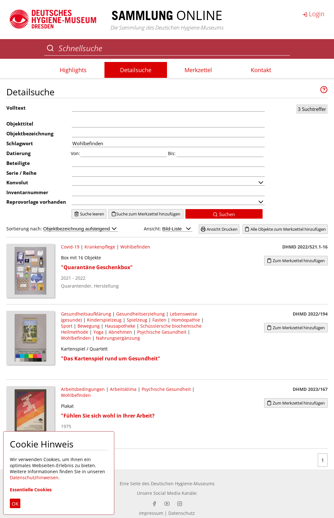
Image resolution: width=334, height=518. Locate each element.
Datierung (18, 153)
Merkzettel (198, 70)
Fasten (159, 320)
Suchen (224, 214)
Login (313, 14)
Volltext (16, 108)
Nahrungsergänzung (118, 338)
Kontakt (261, 70)
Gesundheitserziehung (140, 314)
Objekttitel (19, 123)
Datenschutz (181, 513)
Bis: (172, 153)
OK (15, 504)
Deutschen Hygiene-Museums (183, 484)
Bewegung (88, 326)
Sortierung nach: (62, 229)
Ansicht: (168, 229)
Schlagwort (19, 143)
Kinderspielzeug (104, 320)
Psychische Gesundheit (161, 332)
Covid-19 (70, 247)
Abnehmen (120, 332)
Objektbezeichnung (29, 133)
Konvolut (17, 182)
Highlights (73, 70)
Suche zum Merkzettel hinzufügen (145, 214)
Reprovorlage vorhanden (36, 202)
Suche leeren (89, 214)
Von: (75, 153)
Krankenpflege (99, 247)
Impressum (151, 513)
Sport (66, 326)
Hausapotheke (120, 326)
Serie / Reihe (21, 173)
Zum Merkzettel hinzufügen (296, 260)
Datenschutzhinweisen (34, 477)
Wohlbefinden (135, 247)
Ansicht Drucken (219, 229)
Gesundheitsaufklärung (86, 314)
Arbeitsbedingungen (83, 389)
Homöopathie (185, 320)
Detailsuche (135, 70)
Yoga (98, 332)
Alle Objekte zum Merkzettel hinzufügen (285, 229)
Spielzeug (137, 320)
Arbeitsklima (123, 389)
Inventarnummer (27, 192)
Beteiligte (18, 163)
